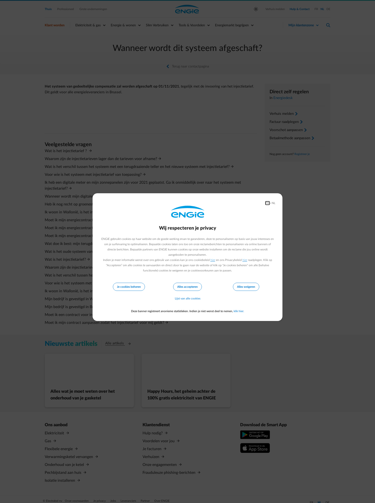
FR (267, 203)
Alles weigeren (246, 286)
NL (273, 203)
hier (212, 260)
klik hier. (239, 311)
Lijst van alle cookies (187, 298)
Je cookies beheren (129, 286)
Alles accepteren (187, 286)
